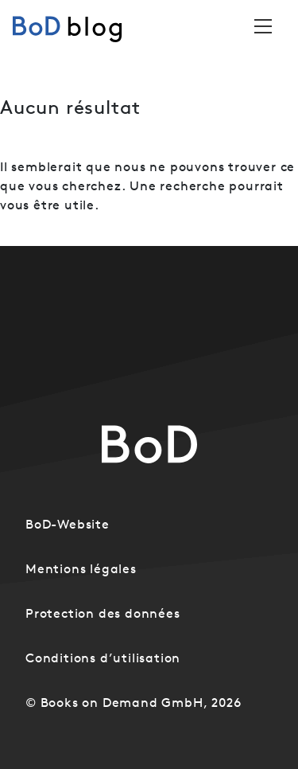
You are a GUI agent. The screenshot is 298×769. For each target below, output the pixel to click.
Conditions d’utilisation (102, 658)
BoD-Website (67, 524)
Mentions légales (81, 568)
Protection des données (102, 613)
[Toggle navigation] (263, 26)
